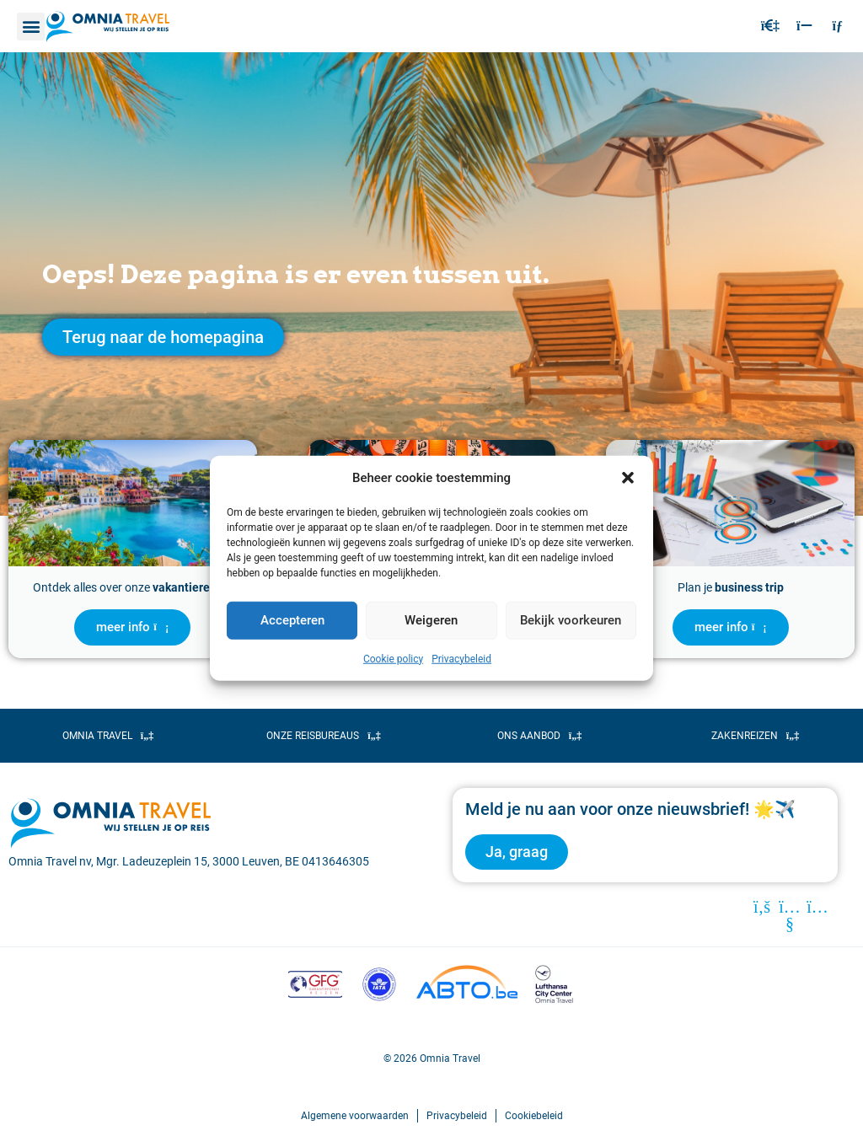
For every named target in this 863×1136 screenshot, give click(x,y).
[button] (627, 477)
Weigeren (431, 620)
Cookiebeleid (534, 1116)
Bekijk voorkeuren (570, 620)
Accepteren (292, 620)
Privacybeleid (461, 658)
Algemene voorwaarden (355, 1116)
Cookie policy (393, 658)
